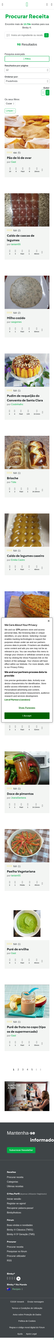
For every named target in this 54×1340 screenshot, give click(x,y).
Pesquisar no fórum (17, 1251)
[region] (27, 670)
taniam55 (16, 244)
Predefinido (27, 81)
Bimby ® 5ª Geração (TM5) (21, 1234)
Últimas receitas (15, 1186)
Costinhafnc (17, 404)
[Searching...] (27, 35)
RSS (9, 1260)
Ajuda (20, 1334)
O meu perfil (27, 1193)
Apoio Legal (31, 1334)
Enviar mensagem (36, 1302)
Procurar (11, 1241)
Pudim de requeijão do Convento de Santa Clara (25, 398)
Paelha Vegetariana (21, 871)
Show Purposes (27, 707)
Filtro (27, 59)
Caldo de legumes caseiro (25, 556)
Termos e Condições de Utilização (27, 1308)
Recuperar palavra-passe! (20, 1208)
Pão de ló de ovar (19, 158)
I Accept (27, 715)
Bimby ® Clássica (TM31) (20, 1230)
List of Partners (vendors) (17, 699)
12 (27, 70)
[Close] (49, 621)
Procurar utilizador (16, 1256)
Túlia (13, 482)
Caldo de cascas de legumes (20, 238)
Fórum (10, 1220)
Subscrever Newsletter (21, 1150)
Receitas (11, 1172)
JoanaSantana (18, 798)
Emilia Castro (18, 560)
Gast (13, 162)
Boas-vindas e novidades (20, 1225)
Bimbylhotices (14, 1212)
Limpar (10, 110)
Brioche (12, 478)
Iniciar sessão (14, 1199)
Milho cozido (16, 318)
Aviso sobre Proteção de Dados (27, 1314)
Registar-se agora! (16, 1203)
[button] (2, 4)
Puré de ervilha (18, 949)
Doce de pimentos (20, 794)
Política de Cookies (27, 1321)
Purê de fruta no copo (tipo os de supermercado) (26, 1029)
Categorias (12, 1182)
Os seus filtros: (12, 99)
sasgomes (16, 322)
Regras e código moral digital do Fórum (27, 1327)
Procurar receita (15, 1177)
